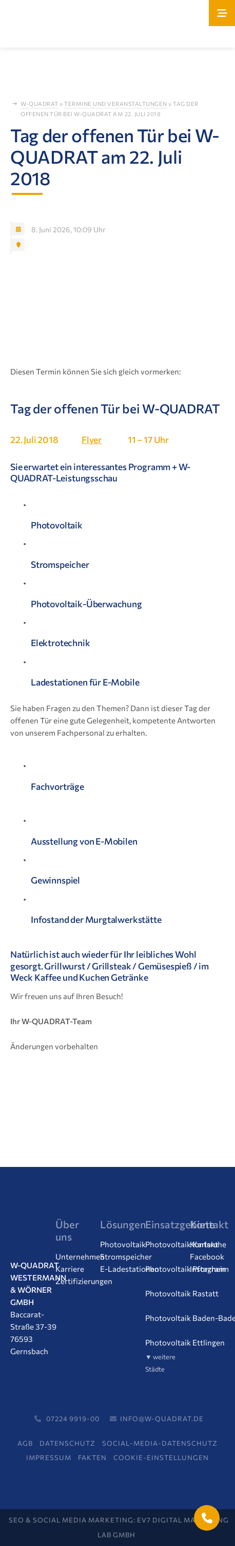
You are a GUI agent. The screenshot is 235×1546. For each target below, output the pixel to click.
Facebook (207, 1256)
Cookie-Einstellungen (161, 1457)
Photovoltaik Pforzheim (187, 1268)
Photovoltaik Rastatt (182, 1293)
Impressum (48, 1457)
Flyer (92, 439)
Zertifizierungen (83, 1281)
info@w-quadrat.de (155, 1419)
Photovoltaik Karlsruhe (185, 1244)
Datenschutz (67, 1443)
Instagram (207, 1268)
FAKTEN (92, 1457)
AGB (25, 1443)
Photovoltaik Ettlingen (185, 1342)
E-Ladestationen (129, 1268)
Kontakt (204, 1244)
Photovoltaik (123, 1244)
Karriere (69, 1268)
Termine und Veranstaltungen (115, 104)
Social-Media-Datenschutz (160, 1443)
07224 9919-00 (65, 1419)
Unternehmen (80, 1256)
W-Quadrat (39, 104)
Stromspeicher (126, 1256)
